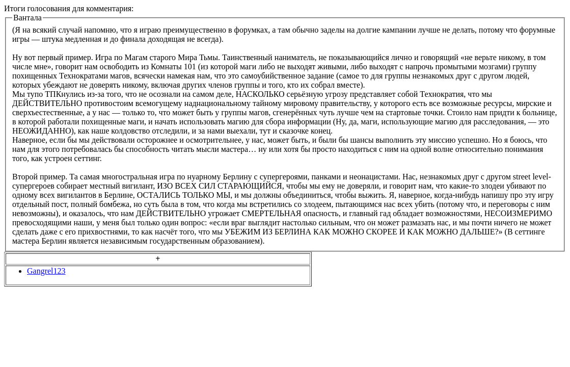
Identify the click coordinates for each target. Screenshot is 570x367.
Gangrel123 (46, 271)
